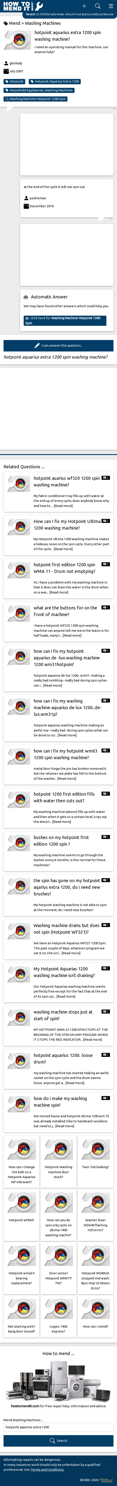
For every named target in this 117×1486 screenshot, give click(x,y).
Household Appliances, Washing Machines (39, 90)
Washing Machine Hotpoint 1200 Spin (35, 99)
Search (58, 1441)
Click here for (62, 320)
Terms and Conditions (47, 1469)
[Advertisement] (66, 144)
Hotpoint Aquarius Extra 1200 (55, 81)
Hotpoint (14, 81)
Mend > (14, 23)
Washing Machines (43, 23)
